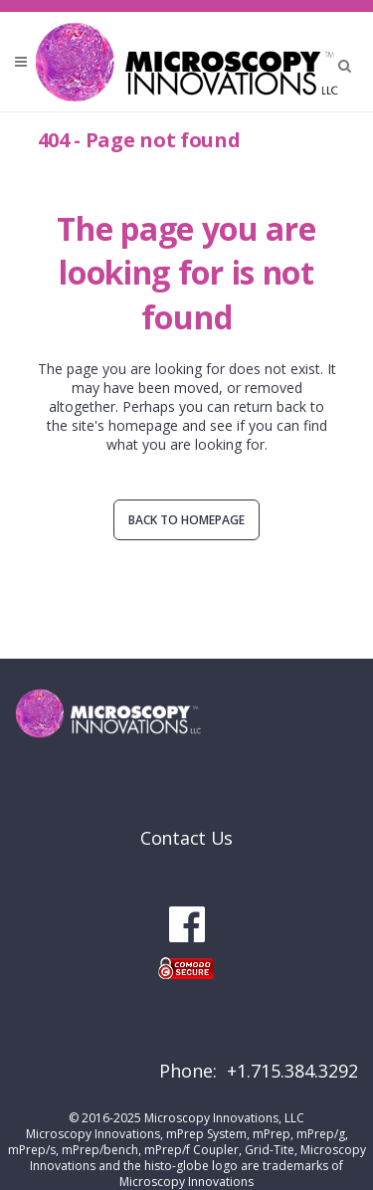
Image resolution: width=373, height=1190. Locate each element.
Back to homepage (186, 519)
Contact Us (186, 838)
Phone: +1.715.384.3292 (258, 1071)
